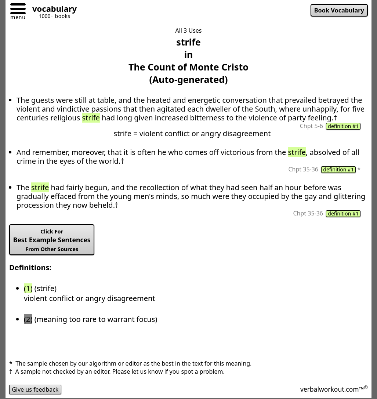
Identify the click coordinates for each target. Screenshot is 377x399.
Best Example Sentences (52, 240)
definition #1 (343, 126)
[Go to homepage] (52, 9)
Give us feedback (35, 389)
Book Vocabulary (339, 10)
